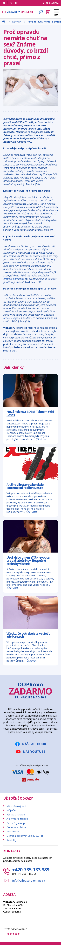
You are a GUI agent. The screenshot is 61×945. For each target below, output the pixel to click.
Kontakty (12, 840)
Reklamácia (13, 831)
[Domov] (4, 2)
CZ (11, 3)
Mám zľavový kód (16, 806)
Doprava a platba (16, 827)
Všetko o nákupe (16, 814)
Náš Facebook (34, 744)
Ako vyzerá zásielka (17, 818)
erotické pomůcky (13, 278)
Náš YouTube (34, 751)
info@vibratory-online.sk (28, 881)
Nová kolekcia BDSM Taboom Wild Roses (30, 413)
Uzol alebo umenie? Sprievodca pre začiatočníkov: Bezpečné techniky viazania (28, 560)
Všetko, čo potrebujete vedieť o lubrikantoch (28, 635)
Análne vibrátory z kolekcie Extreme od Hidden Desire (25, 486)
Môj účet (11, 810)
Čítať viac (42, 439)
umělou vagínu (11, 318)
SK (16, 3)
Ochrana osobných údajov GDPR (25, 835)
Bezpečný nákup (16, 823)
